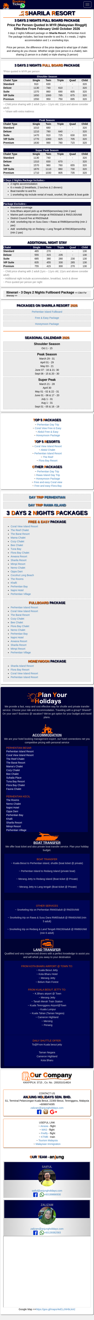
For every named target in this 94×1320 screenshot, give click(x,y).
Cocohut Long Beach (22, 575)
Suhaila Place (14, 777)
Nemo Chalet (18, 567)
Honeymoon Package (47, 323)
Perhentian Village (21, 594)
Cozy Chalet (17, 541)
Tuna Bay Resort (15, 781)
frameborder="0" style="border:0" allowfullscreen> (47, 1271)
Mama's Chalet (14, 766)
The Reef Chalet (20, 530)
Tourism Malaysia (48, 1140)
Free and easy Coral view (48, 482)
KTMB (44, 1136)
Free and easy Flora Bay (48, 485)
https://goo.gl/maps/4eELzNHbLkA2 (55, 1309)
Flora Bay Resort (48, 460)
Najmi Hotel (17, 590)
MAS (44, 1129)
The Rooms (17, 579)
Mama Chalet (18, 537)
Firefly (44, 1133)
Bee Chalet (17, 545)
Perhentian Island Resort (48, 453)
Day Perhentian (47, 497)
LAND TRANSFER (47, 950)
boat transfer (47, 843)
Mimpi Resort (18, 564)
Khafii (14, 582)
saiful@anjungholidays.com (47, 1190)
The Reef (48, 457)
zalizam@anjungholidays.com (47, 1107)
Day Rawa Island (47, 505)
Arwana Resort (19, 556)
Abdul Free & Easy (48, 431)
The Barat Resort (20, 533)
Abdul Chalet (48, 449)
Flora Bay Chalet (20, 552)
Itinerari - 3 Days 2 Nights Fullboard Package (46, 294)
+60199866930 (50, 1194)
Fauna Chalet (13, 789)
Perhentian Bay (19, 586)
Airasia (44, 1126)
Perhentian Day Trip (48, 424)
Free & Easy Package (47, 317)
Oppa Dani (17, 571)
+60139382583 (50, 1232)
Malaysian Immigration (48, 1144)
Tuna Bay (16, 548)
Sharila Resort (18, 560)
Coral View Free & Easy (48, 428)
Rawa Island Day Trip (48, 475)
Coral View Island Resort (48, 446)
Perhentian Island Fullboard (47, 311)
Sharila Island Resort (22, 665)
